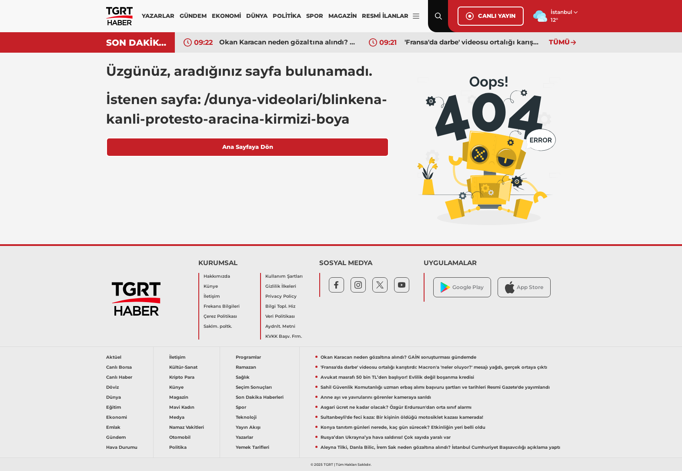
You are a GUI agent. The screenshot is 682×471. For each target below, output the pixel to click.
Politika (178, 447)
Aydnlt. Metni (280, 326)
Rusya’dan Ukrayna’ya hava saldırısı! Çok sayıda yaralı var (386, 437)
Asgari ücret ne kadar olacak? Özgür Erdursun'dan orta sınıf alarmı (396, 407)
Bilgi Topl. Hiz (280, 306)
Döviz (112, 387)
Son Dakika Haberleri (260, 397)
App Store (524, 287)
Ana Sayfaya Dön (247, 146)
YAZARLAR (158, 15)
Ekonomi (116, 417)
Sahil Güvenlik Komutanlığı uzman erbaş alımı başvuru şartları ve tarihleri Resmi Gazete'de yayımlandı (435, 387)
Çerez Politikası (220, 316)
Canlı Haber (119, 377)
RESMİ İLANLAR (385, 15)
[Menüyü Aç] (416, 16)
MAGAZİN (342, 15)
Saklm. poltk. (218, 326)
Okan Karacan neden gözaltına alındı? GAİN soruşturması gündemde (287, 42)
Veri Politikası (280, 316)
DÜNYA (256, 15)
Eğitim (113, 407)
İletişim (212, 296)
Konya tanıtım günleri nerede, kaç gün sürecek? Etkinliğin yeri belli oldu (403, 427)
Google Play (462, 287)
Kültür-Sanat (183, 367)
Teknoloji (246, 417)
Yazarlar (244, 437)
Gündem (116, 437)
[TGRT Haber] (119, 16)
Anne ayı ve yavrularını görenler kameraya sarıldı (376, 397)
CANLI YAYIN (490, 16)
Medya (176, 417)
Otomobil (180, 437)
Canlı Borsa (119, 367)
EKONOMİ (226, 15)
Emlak (113, 427)
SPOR (314, 15)
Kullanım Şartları (284, 276)
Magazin (178, 397)
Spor (241, 407)
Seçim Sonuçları (254, 387)
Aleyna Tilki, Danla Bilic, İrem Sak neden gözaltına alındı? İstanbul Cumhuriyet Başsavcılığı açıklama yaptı (440, 447)
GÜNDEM (193, 15)
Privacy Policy (281, 296)
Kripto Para (181, 377)
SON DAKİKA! (137, 42)
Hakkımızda (217, 276)
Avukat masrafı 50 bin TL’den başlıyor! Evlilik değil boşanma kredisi (397, 377)
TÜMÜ (562, 42)
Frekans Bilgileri (222, 306)
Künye (211, 286)
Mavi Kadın (181, 407)
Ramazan (246, 367)
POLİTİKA (287, 15)
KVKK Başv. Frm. (283, 336)
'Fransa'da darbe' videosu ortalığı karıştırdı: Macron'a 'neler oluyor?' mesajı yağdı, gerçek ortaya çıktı (473, 42)
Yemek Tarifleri (252, 447)
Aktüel (113, 357)
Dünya (113, 397)
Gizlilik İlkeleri (280, 286)
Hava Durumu (121, 447)
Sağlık (243, 377)
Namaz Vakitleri (186, 427)
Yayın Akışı (248, 427)
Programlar (248, 357)
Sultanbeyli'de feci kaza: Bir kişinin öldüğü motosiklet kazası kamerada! (402, 417)
